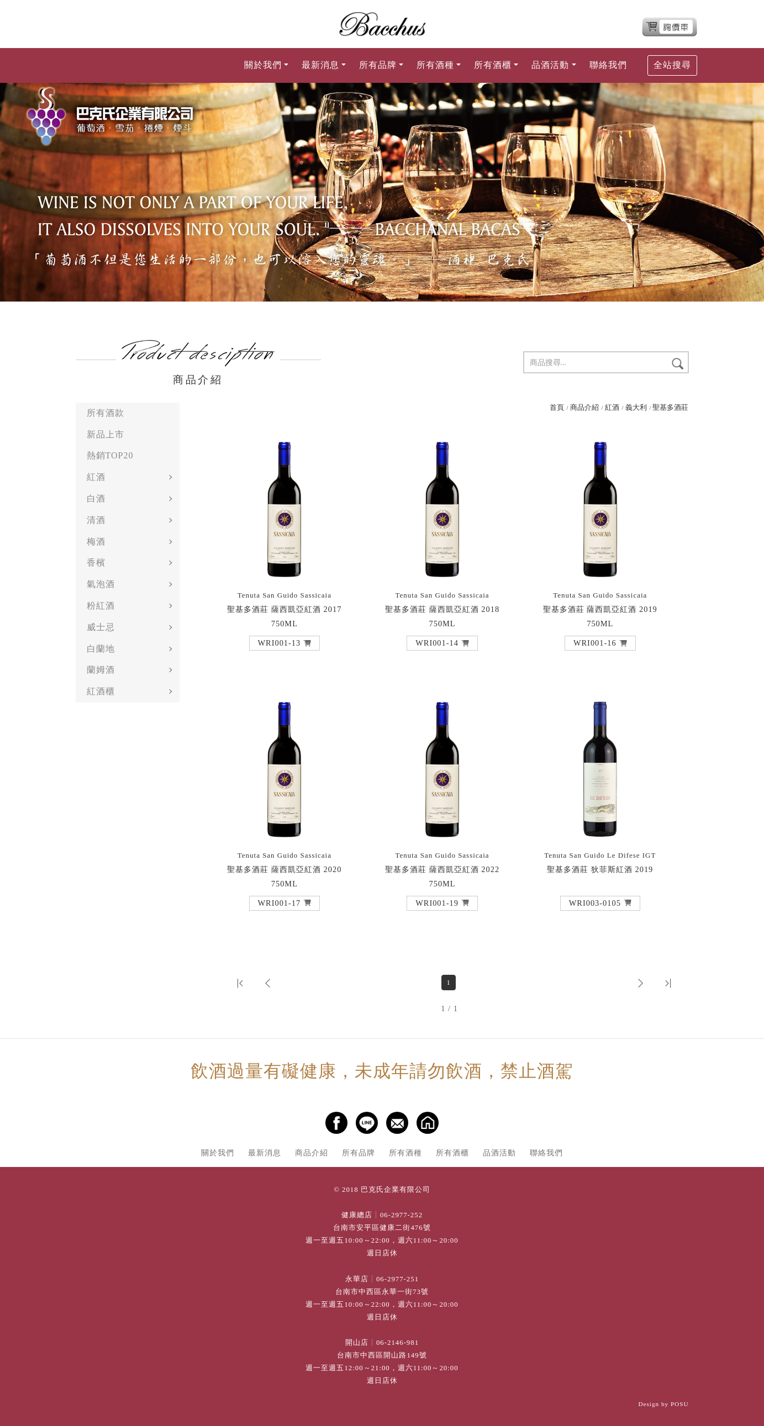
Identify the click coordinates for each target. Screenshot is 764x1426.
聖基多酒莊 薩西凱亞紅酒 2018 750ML (442, 609)
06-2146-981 (397, 1342)
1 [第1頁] (448, 982)
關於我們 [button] (263, 65)
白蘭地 (101, 648)
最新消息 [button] (320, 65)
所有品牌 (358, 1152)
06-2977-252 (401, 1215)
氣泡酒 (101, 584)
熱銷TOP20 (110, 455)
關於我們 (217, 1152)
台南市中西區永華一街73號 (382, 1292)
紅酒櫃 (101, 691)
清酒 (96, 520)
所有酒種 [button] (435, 65)
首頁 (557, 407)
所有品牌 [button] (378, 65)
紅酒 (96, 477)
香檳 (96, 562)
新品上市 (105, 434)
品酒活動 (499, 1152)
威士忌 (101, 627)
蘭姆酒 (101, 669)
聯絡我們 (608, 65)
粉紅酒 (101, 605)
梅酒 (96, 541)
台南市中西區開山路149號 (381, 1355)
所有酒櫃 (452, 1152)
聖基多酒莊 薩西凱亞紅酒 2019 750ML (600, 609)
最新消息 (264, 1152)
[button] (285, 642)
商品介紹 (584, 407)
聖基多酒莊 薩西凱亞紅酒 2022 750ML (442, 869)
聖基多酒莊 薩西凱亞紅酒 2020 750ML (284, 869)
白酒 (96, 498)
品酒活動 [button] (550, 65)
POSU (680, 1404)
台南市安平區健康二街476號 (381, 1228)
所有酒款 (105, 413)
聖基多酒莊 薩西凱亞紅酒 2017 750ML (284, 609)
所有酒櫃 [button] (493, 65)
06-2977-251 (397, 1279)
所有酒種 (405, 1152)
